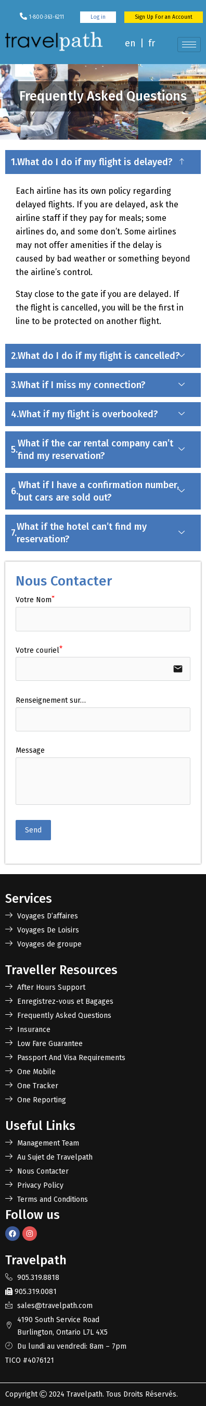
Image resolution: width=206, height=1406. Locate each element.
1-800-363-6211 (46, 17)
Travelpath (84, 1394)
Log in (98, 17)
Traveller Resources (61, 970)
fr (151, 43)
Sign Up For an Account (163, 17)
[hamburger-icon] (189, 44)
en (130, 43)
